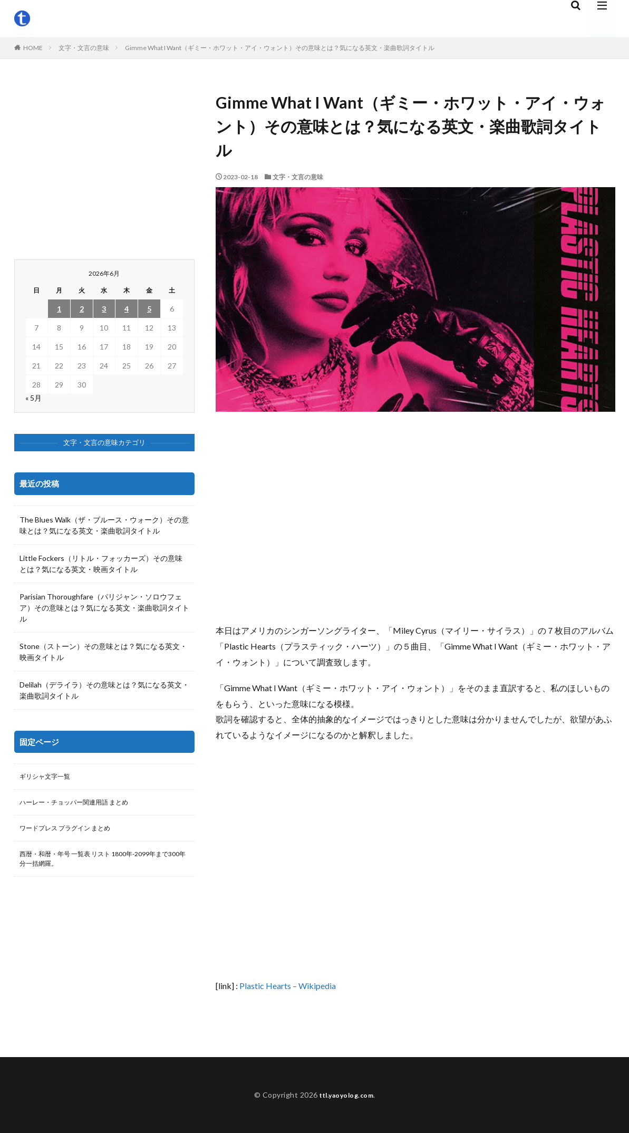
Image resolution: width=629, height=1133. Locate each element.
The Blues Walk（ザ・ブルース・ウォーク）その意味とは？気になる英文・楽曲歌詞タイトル (104, 525)
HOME (33, 48)
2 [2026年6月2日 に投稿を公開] (82, 308)
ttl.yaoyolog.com (346, 1094)
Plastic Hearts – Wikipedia (287, 986)
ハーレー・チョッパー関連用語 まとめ (83, 804)
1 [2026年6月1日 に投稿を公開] (59, 308)
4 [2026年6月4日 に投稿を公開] (126, 308)
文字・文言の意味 (84, 48)
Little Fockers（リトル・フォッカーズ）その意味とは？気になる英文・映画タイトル (101, 564)
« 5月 (33, 397)
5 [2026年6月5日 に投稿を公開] (149, 308)
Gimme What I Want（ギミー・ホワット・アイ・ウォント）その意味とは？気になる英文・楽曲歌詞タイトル (279, 48)
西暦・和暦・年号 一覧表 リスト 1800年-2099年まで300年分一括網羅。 (103, 865)
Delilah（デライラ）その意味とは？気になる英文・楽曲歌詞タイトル (104, 690)
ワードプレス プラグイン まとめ (73, 832)
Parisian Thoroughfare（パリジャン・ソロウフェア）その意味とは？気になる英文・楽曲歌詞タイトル (104, 607)
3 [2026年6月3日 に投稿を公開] (104, 308)
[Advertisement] (415, 517)
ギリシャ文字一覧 (49, 777)
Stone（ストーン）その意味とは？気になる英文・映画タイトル (103, 652)
